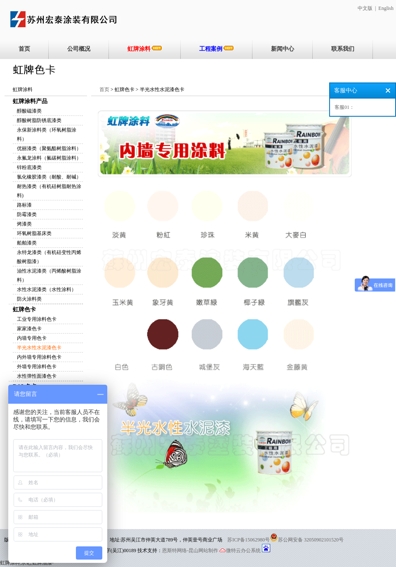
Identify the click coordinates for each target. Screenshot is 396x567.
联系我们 (342, 49)
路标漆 (24, 205)
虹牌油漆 (42, 563)
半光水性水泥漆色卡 (39, 348)
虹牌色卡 (24, 309)
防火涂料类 (29, 299)
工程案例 (216, 48)
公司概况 (78, 49)
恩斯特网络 (174, 550)
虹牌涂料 (144, 48)
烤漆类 (24, 224)
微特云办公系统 (240, 550)
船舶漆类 (27, 243)
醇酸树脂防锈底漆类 (39, 120)
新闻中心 (282, 49)
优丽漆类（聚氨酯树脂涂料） (49, 148)
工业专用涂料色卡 (37, 319)
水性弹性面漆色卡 (37, 376)
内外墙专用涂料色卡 (39, 357)
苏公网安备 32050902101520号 (311, 540)
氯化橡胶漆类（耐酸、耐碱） (49, 177)
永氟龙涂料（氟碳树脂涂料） (49, 158)
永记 (26, 563)
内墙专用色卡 (32, 338)
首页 (24, 49)
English (386, 8)
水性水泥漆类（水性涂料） (46, 289)
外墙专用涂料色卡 (37, 366)
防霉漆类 (27, 214)
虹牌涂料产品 (30, 101)
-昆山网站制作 (202, 550)
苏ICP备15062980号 (248, 540)
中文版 (365, 8)
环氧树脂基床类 (34, 233)
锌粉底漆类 (29, 167)
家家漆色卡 (29, 329)
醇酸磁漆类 (29, 111)
